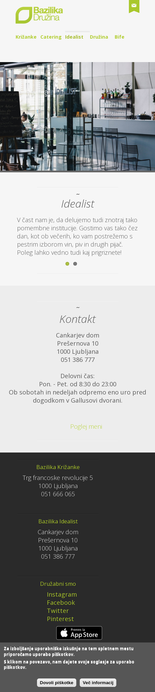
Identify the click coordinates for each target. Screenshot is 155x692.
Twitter (53, 611)
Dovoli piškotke (57, 685)
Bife (119, 37)
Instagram (57, 594)
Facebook (56, 602)
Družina (99, 37)
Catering (51, 37)
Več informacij (98, 685)
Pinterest (56, 619)
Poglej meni (76, 426)
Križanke (26, 37)
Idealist (74, 37)
